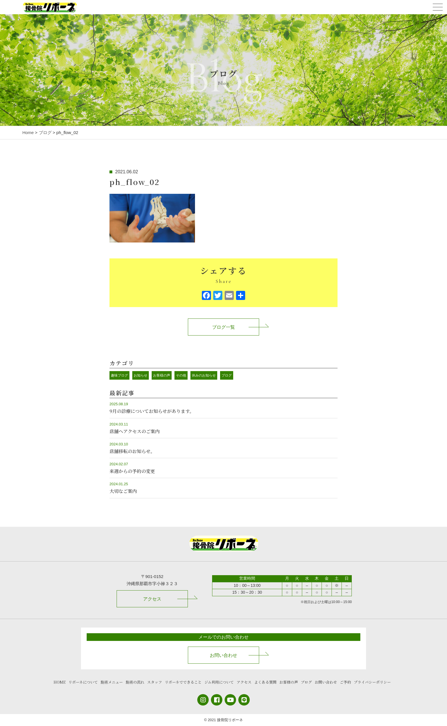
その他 (181, 375)
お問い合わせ (223, 655)
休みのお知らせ (204, 375)
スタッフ (154, 682)
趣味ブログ (119, 375)
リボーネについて (83, 682)
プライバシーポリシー (372, 682)
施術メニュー (112, 682)
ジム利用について (219, 682)
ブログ (227, 375)
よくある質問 (265, 682)
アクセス (152, 599)
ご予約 (345, 682)
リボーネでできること (183, 682)
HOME (60, 682)
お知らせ (140, 375)
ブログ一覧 (223, 327)
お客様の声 (161, 375)
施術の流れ (135, 682)
